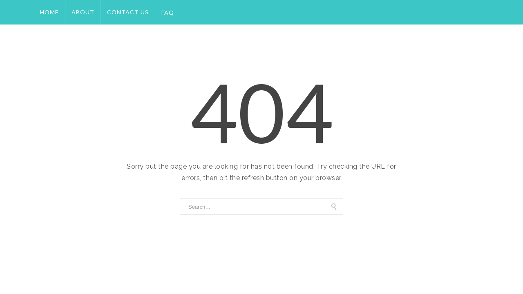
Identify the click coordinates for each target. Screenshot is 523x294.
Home (49, 12)
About (83, 12)
